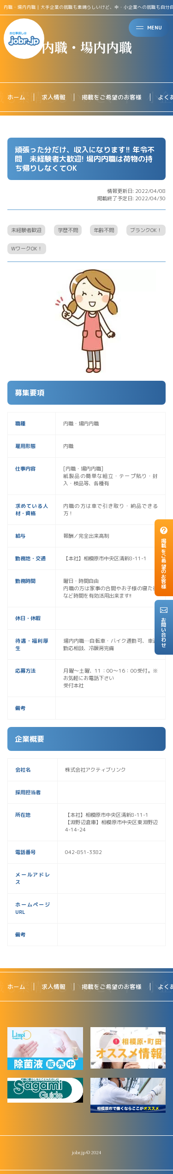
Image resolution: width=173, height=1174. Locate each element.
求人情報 (54, 97)
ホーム (16, 97)
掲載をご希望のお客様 (112, 97)
